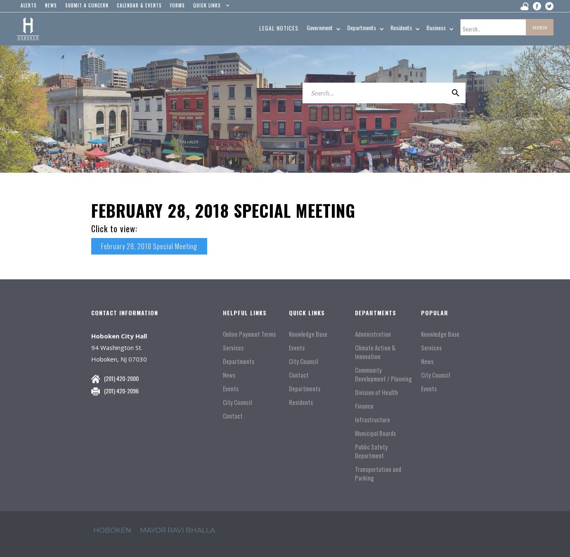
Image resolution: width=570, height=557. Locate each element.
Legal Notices (278, 28)
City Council (237, 402)
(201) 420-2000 (121, 378)
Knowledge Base (308, 334)
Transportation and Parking (378, 473)
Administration (373, 334)
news (51, 5)
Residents (301, 402)
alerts (29, 5)
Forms (177, 5)
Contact (233, 416)
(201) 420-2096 (121, 390)
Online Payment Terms (249, 334)
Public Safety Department (371, 451)
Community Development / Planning (383, 374)
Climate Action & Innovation (375, 352)
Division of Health (376, 392)
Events (231, 388)
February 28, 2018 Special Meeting (149, 246)
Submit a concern (87, 5)
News (229, 375)
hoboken (112, 530)
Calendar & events (139, 5)
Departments (238, 361)
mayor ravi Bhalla (177, 530)
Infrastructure (372, 419)
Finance (364, 406)
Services (233, 347)
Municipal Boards (375, 433)
